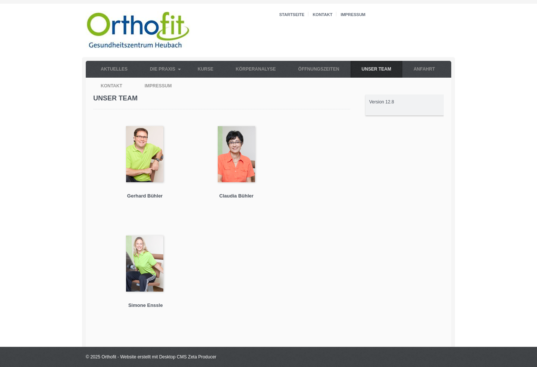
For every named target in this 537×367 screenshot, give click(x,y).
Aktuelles (114, 69)
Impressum (352, 14)
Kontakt (322, 14)
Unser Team (376, 69)
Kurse (205, 69)
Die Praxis (162, 69)
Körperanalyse (256, 69)
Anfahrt (424, 69)
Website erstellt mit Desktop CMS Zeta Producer (168, 357)
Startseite (292, 14)
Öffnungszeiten (318, 69)
